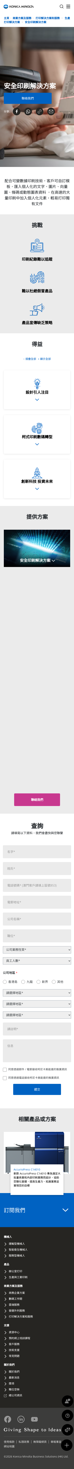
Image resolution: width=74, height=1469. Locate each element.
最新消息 (14, 1377)
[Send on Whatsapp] (28, 111)
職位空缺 (14, 1389)
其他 (60, 982)
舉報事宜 (56, 1442)
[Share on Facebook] (16, 111)
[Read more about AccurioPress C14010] (37, 1163)
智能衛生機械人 (18, 1249)
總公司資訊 (15, 1395)
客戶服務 (14, 1344)
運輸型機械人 (17, 1243)
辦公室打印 (15, 1271)
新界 (45, 982)
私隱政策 (24, 1442)
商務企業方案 (17, 1293)
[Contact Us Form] (28, 98)
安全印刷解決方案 (35, 22)
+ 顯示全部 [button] (44, 359)
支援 (6, 1325)
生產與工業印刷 (18, 1277)
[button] (37, 548)
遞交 (37, 1089)
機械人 (8, 1237)
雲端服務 (14, 1304)
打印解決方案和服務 (48, 18)
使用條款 (9, 1442)
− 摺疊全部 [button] (30, 359)
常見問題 (14, 1356)
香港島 (12, 982)
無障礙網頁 (40, 1442)
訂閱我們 (36, 1210)
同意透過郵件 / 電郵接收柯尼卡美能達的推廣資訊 (37, 1069)
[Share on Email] (51, 111)
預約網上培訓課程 (19, 1338)
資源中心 (14, 1332)
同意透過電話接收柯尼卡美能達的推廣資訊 (33, 1077)
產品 (6, 1264)
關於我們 (9, 1365)
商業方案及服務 (22, 18)
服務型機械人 (17, 1255)
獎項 (11, 1383)
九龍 (30, 982)
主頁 (6, 18)
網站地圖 (9, 1446)
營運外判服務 (17, 1310)
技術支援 (14, 1350)
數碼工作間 (15, 1299)
